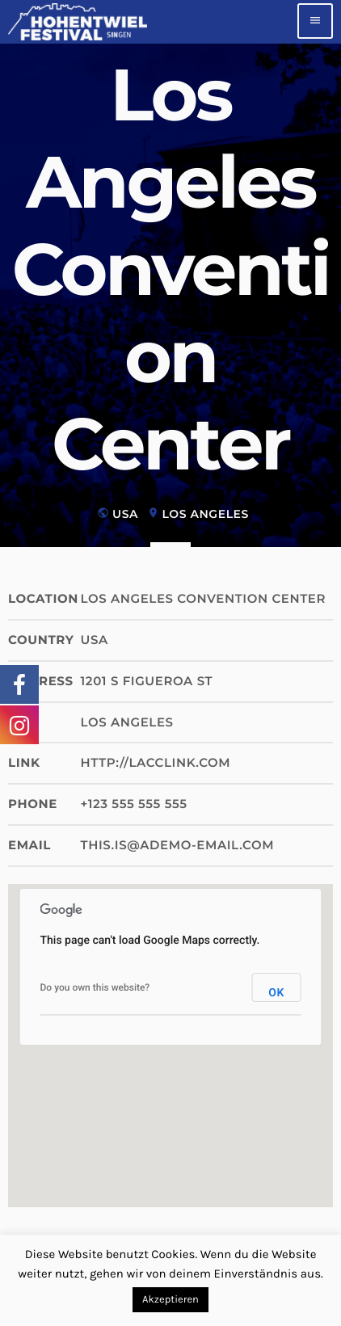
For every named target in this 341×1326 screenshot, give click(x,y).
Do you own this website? (95, 987)
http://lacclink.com (156, 762)
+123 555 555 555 (134, 803)
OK (276, 993)
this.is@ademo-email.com (178, 844)
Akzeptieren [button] (170, 1300)
